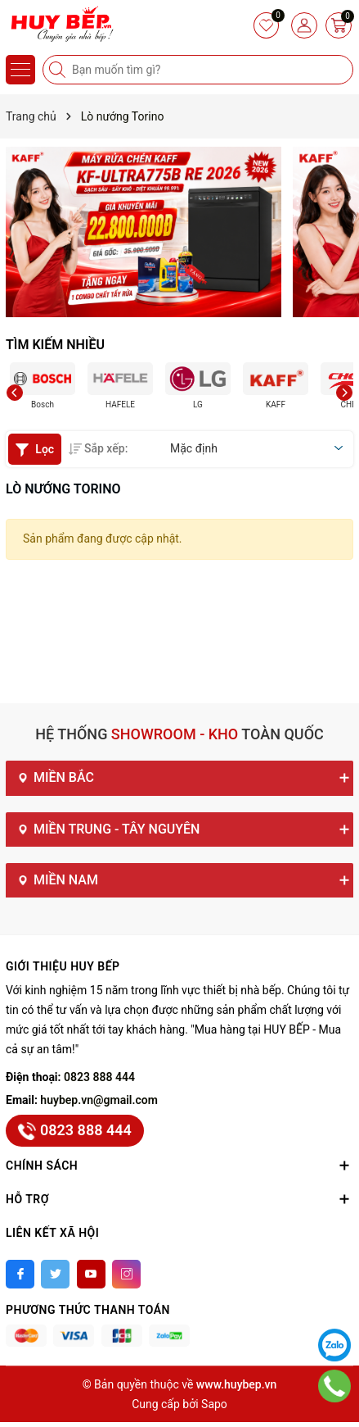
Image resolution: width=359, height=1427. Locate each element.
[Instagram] (126, 1274)
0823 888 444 (99, 1077)
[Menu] (20, 69)
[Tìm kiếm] (59, 69)
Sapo (214, 1404)
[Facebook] (20, 1274)
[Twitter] (55, 1274)
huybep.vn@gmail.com (99, 1100)
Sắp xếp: (98, 448)
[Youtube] (91, 1274)
